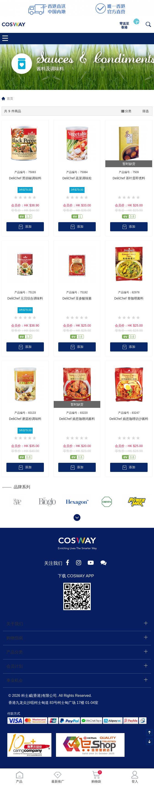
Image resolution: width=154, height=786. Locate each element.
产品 (19, 777)
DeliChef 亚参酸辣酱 (77, 298)
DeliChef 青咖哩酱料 (128, 298)
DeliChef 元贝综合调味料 (25, 298)
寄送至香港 (124, 25)
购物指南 (14, 637)
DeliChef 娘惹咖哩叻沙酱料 (128, 419)
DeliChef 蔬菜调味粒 (77, 178)
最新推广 (57, 777)
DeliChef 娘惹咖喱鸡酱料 (77, 419)
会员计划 (14, 665)
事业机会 (14, 679)
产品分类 (14, 651)
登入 (134, 777)
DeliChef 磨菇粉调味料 (25, 419)
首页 (10, 98)
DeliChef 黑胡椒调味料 (25, 178)
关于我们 (14, 624)
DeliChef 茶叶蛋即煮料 (129, 178)
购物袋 (96, 777)
